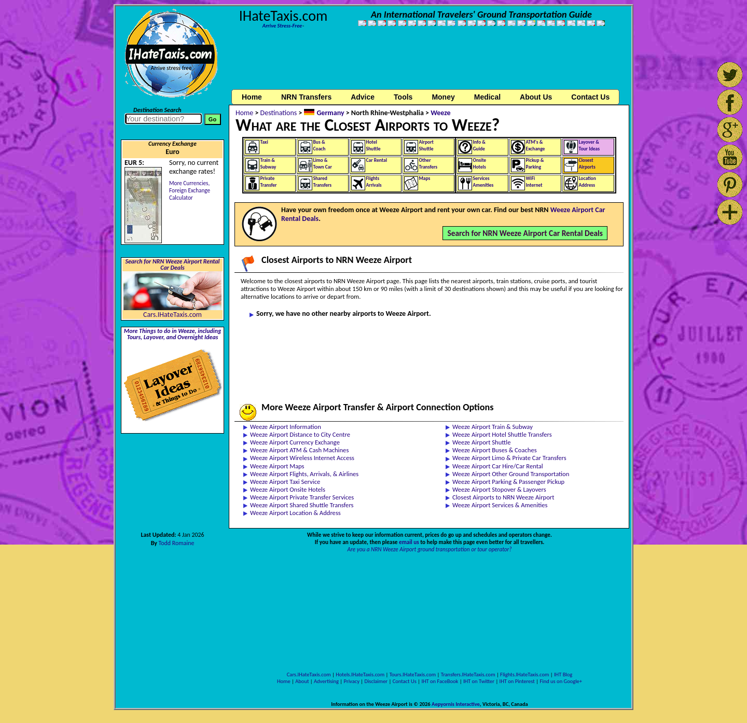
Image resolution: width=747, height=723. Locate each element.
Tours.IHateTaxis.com (413, 674)
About (302, 681)
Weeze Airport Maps (277, 466)
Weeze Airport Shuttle (481, 442)
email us (409, 542)
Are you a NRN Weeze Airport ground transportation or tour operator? (429, 549)
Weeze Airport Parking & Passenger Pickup (508, 481)
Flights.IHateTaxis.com (524, 674)
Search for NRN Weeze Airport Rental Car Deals (172, 264)
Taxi (264, 142)
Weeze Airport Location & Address (295, 513)
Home (252, 97)
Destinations (278, 112)
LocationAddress (587, 181)
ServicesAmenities (483, 181)
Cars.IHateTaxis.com (172, 314)
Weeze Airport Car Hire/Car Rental (497, 466)
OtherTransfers (428, 163)
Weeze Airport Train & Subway (492, 426)
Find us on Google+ (561, 681)
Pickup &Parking (535, 163)
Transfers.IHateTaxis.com (468, 674)
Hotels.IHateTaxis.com (360, 674)
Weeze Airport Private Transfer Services (302, 497)
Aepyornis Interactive (456, 704)
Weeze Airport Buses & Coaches (494, 450)
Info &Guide (479, 145)
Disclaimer (376, 681)
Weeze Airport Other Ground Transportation (510, 474)
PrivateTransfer (268, 181)
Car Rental (377, 160)
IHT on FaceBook (439, 681)
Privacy (351, 681)
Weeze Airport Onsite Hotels (287, 489)
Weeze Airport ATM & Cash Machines (299, 450)
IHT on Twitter (478, 681)
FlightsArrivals (374, 181)
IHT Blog (563, 674)
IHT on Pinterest (517, 681)
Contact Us (405, 681)
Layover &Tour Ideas (589, 145)
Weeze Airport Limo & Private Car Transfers (509, 458)
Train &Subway (268, 163)
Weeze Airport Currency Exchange (295, 442)
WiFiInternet (534, 181)
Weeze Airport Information (285, 426)
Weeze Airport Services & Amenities (500, 505)
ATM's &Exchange (535, 145)
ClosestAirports (587, 163)
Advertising (326, 681)
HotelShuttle (373, 145)
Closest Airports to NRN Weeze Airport (503, 497)
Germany (330, 112)
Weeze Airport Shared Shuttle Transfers (301, 505)
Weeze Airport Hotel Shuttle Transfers (502, 434)
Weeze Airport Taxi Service (285, 481)
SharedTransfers (322, 181)
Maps (425, 178)
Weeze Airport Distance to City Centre (300, 434)
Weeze (441, 112)
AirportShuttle (426, 145)
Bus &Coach (319, 145)
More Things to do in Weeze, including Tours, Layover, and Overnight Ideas (173, 334)
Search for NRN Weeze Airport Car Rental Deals (525, 233)
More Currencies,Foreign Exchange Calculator (189, 190)
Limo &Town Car (322, 163)
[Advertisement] (429, 63)
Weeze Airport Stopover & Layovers (499, 489)
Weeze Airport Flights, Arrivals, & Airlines (304, 474)
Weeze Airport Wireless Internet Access (302, 458)
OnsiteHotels (480, 163)
